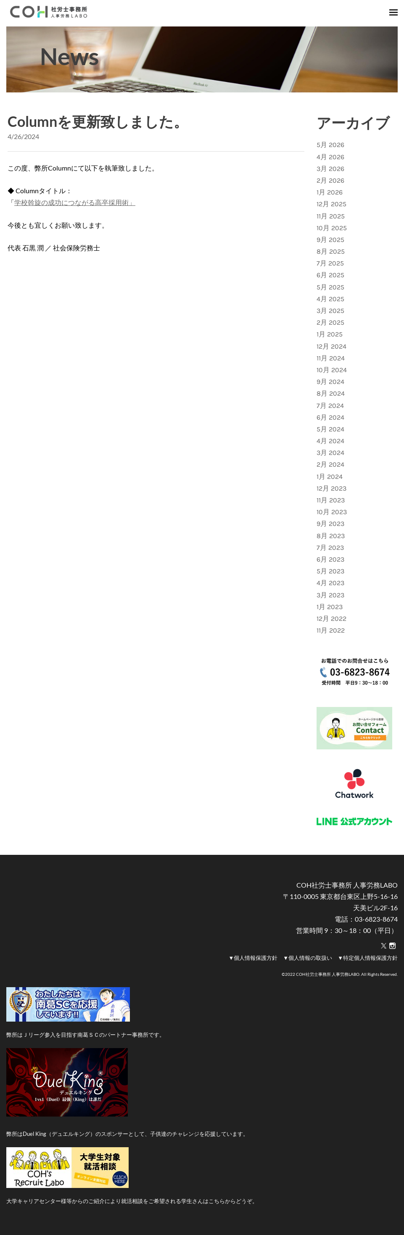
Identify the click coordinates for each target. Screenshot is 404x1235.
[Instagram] (392, 946)
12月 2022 (331, 619)
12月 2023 (331, 488)
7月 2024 (330, 406)
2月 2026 (330, 180)
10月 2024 (332, 370)
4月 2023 (330, 583)
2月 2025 (330, 322)
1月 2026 (330, 192)
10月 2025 (332, 228)
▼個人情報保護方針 (252, 957)
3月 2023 (330, 595)
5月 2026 (330, 145)
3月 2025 (330, 311)
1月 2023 (330, 607)
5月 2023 (330, 571)
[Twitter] (383, 946)
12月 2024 (331, 346)
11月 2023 (331, 500)
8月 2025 (331, 251)
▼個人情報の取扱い (307, 957)
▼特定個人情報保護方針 (368, 957)
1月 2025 (330, 334)
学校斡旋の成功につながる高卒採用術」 (74, 202)
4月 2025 (330, 299)
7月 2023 (330, 548)
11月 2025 (331, 216)
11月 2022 (331, 630)
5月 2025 (330, 287)
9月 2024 (330, 382)
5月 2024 (330, 429)
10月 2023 (332, 512)
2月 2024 (330, 464)
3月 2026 (330, 169)
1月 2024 (330, 477)
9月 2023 (330, 524)
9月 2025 (330, 240)
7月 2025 (330, 263)
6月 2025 (330, 275)
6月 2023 (330, 559)
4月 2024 (330, 441)
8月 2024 (331, 393)
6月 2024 (330, 417)
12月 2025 (331, 204)
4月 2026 (330, 157)
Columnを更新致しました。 (98, 121)
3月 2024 (330, 453)
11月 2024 (331, 358)
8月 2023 (331, 536)
